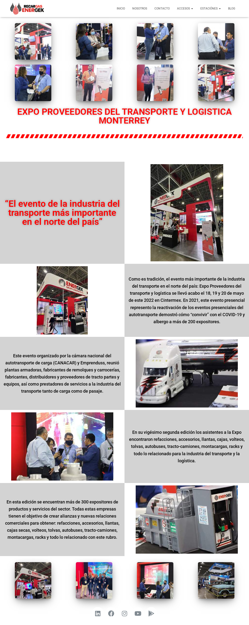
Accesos (185, 8)
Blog (231, 8)
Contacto (162, 8)
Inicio (121, 8)
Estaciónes (210, 8)
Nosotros (139, 8)
